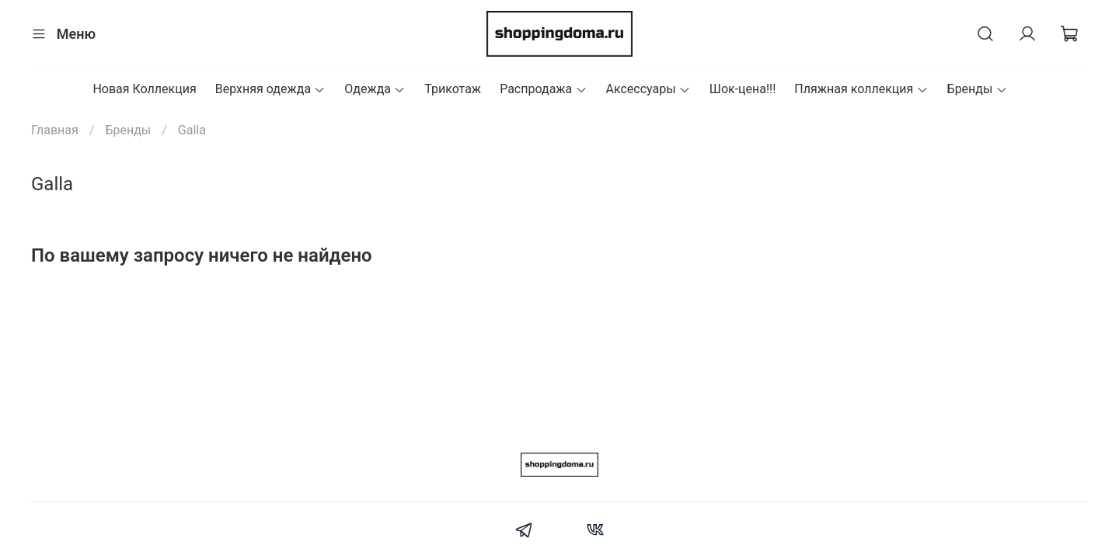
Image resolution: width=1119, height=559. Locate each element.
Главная (54, 130)
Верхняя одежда (270, 89)
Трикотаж (452, 89)
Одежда (375, 89)
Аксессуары (648, 89)
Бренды (977, 89)
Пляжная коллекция (861, 89)
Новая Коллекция (144, 89)
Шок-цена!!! (742, 89)
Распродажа (543, 89)
